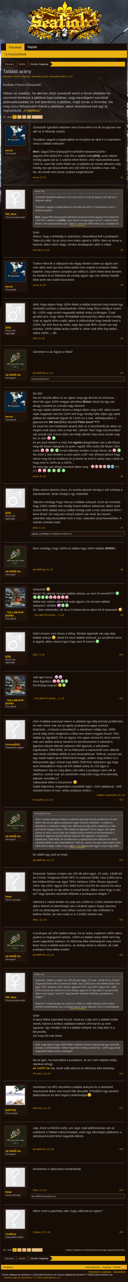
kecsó (45, 76)
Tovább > (37, 117)
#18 (121, 1149)
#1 (122, 177)
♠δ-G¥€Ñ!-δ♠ (13, 374)
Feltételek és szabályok (99, 1272)
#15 (121, 955)
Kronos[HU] (12, 744)
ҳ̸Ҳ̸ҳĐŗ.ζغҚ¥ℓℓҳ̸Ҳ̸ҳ (40, 534)
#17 (121, 1108)
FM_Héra (10, 214)
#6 (122, 476)
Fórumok (15, 47)
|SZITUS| (10, 1110)
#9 (122, 615)
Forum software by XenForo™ (85, 1274)
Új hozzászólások (15, 54)
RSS (123, 1267)
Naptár (32, 47)
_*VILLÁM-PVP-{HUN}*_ (14, 614)
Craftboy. (11, 1234)
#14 (121, 920)
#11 (121, 698)
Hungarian (8, 1267)
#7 (122, 528)
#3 (122, 285)
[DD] (8, 327)
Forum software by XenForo (29, 1274)
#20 (121, 1232)
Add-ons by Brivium (32, 1277)
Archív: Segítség (22, 76)
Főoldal (116, 1267)
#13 (121, 860)
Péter (8, 896)
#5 (122, 373)
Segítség (107, 1267)
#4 (122, 338)
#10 (121, 654)
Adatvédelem (119, 1272)
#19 (121, 1190)
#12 (121, 800)
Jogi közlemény (93, 1267)
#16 (121, 1073)
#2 (122, 250)
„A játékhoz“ (32, 110)
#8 (122, 569)
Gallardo (56, 534)
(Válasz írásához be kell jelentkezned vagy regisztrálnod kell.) (95, 1250)
